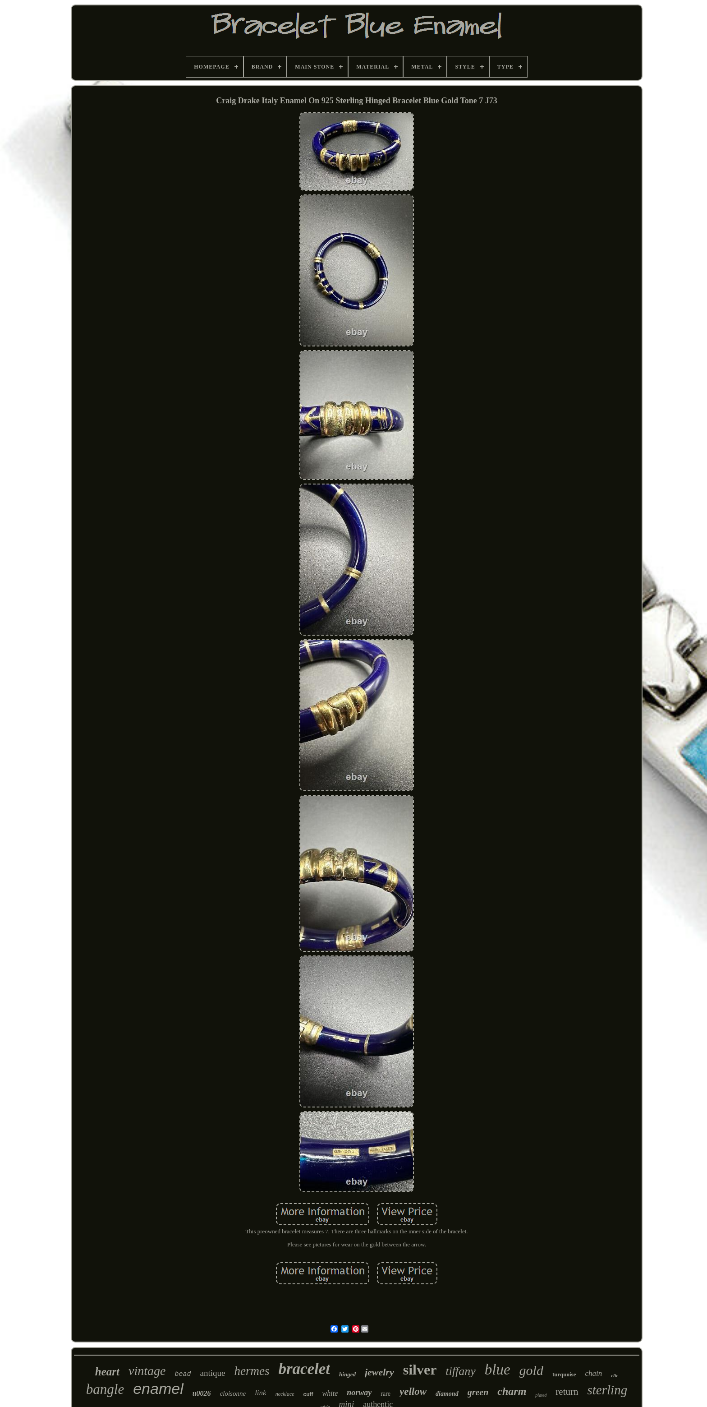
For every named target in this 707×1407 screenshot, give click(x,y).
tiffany (460, 1371)
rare (385, 1393)
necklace (284, 1394)
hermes (251, 1371)
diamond (447, 1393)
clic (614, 1375)
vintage (147, 1371)
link (260, 1393)
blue (497, 1369)
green (478, 1392)
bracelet (304, 1369)
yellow (413, 1391)
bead (182, 1374)
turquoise (564, 1374)
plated (540, 1395)
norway (359, 1392)
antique (212, 1373)
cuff (308, 1394)
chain (593, 1373)
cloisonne (233, 1393)
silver (420, 1369)
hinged (347, 1374)
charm (511, 1391)
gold (531, 1370)
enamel (158, 1388)
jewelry (379, 1372)
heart (107, 1371)
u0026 (202, 1393)
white (330, 1393)
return (567, 1391)
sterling (608, 1390)
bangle (105, 1389)
